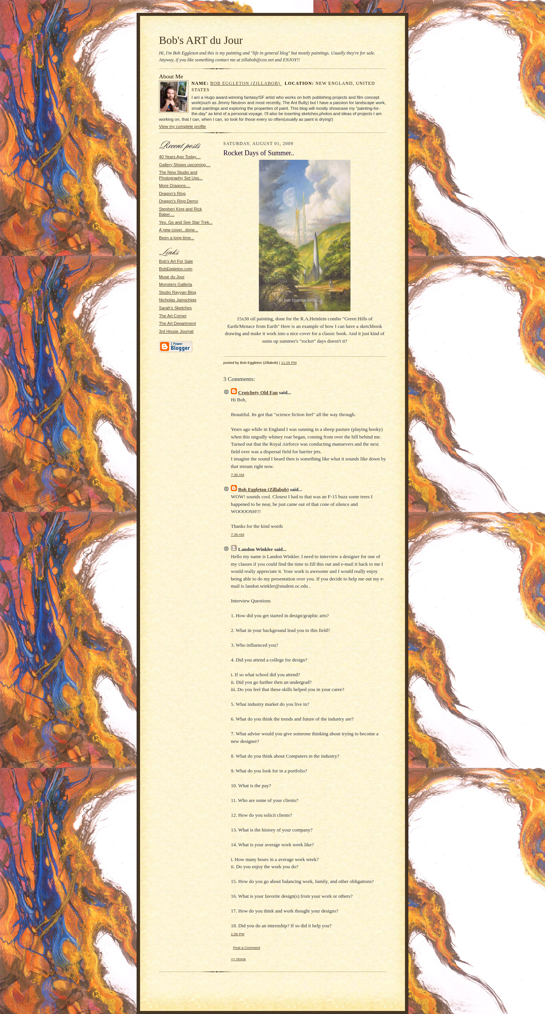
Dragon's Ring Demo (178, 201)
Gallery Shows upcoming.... (184, 164)
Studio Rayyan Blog (177, 292)
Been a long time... (176, 238)
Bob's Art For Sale (176, 261)
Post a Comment (246, 947)
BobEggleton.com (175, 269)
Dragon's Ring (172, 193)
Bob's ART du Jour (201, 40)
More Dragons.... (174, 185)
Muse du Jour (172, 277)
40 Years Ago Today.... (180, 156)
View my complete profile (182, 126)
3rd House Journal (176, 331)
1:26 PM (237, 934)
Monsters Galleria (175, 284)
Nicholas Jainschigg (177, 300)
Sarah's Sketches (175, 308)
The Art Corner (173, 316)
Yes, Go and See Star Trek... (186, 222)
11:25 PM (289, 362)
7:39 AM (237, 534)
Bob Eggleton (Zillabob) (246, 83)
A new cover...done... (178, 230)
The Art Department (177, 323)
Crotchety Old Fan (257, 392)
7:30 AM (237, 475)
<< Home (238, 959)
